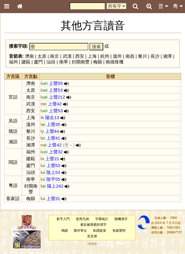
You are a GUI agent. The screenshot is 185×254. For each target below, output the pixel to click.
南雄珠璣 (114, 61)
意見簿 (92, 236)
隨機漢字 (121, 219)
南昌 (130, 56)
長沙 (154, 56)
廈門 (38, 61)
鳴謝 (64, 230)
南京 (54, 56)
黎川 (142, 56)
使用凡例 (82, 219)
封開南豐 (81, 61)
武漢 (67, 56)
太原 (41, 56)
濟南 (29, 56)
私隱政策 (99, 230)
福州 (13, 61)
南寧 (63, 61)
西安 (79, 56)
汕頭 (50, 61)
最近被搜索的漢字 (93, 224)
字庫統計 (101, 219)
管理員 (92, 244)
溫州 (117, 56)
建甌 (25, 61)
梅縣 (97, 61)
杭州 (104, 56)
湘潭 (167, 56)
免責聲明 (119, 230)
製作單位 (80, 230)
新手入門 (63, 219)
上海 (92, 56)
